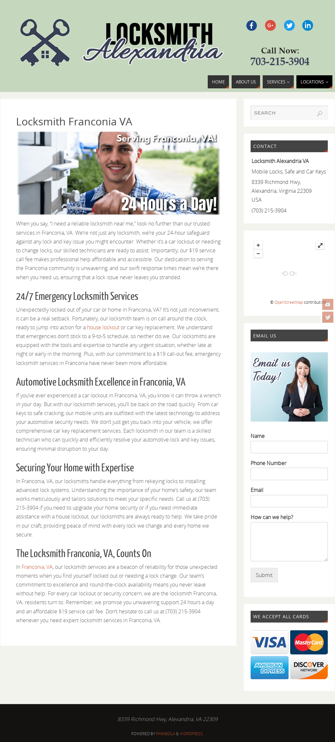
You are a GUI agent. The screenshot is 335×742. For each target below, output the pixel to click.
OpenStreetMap (288, 302)
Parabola (165, 733)
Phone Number (268, 463)
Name (258, 436)
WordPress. (192, 733)
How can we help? (272, 517)
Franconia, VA (37, 566)
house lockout (103, 327)
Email (257, 490)
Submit (264, 575)
